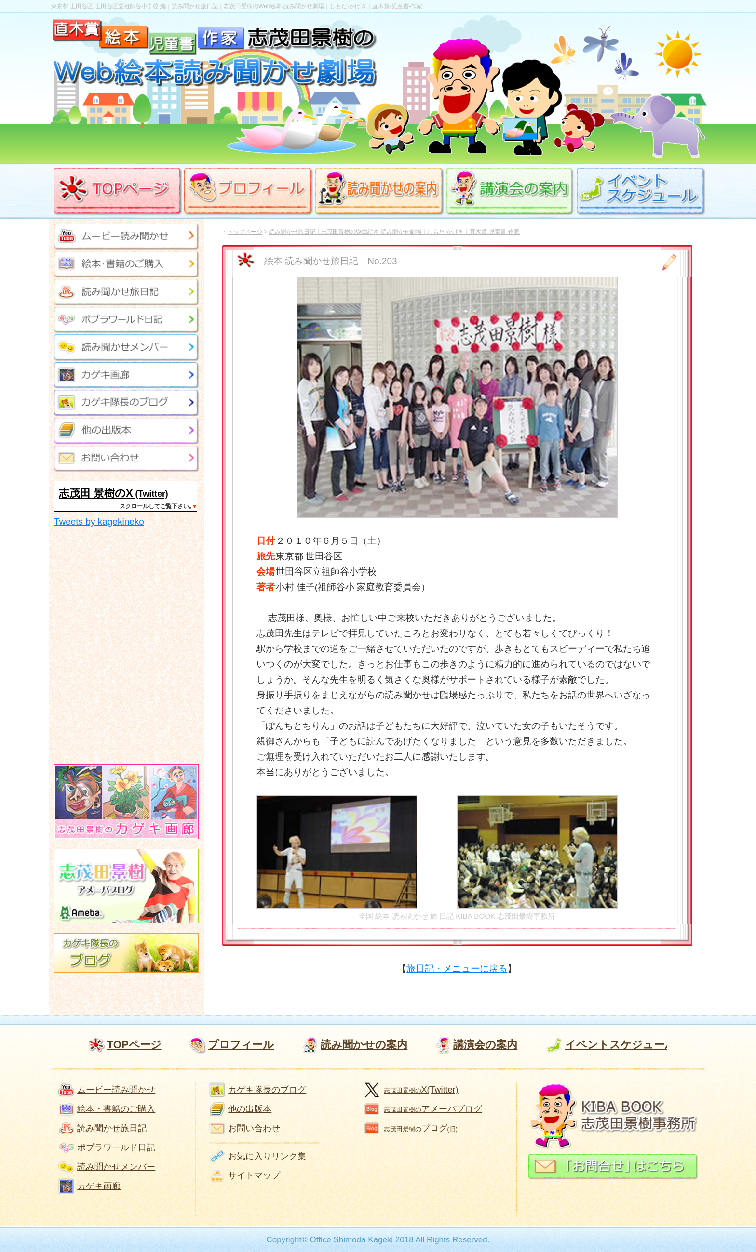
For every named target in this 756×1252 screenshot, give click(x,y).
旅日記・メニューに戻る (456, 968)
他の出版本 (249, 1109)
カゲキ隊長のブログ (267, 1089)
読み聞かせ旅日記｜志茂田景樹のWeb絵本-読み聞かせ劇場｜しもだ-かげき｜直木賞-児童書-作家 (394, 231)
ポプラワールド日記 (116, 1147)
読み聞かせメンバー (116, 1167)
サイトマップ (254, 1175)
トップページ (245, 231)
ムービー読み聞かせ (116, 1089)
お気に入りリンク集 (267, 1156)
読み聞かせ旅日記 (112, 1128)
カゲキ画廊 (99, 1186)
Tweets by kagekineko (99, 521)
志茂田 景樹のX (96, 493)
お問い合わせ (254, 1128)
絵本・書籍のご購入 (116, 1109)
